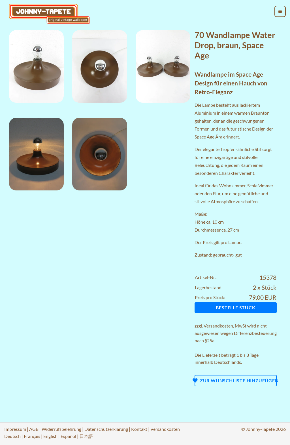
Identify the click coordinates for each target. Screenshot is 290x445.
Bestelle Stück (235, 307)
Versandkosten (218, 325)
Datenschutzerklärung (106, 429)
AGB (34, 429)
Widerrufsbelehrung (61, 429)
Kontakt (139, 429)
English (50, 436)
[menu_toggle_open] (280, 11)
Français (32, 436)
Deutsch (12, 436)
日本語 (86, 436)
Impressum (15, 429)
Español (68, 436)
